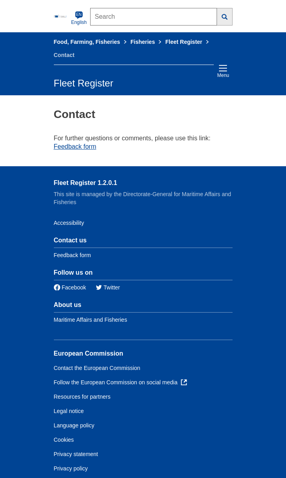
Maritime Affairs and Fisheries (90, 320)
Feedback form (75, 146)
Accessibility (69, 223)
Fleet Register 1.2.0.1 (85, 182)
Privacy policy (71, 468)
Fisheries (142, 42)
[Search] (225, 17)
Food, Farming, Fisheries (87, 42)
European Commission (88, 353)
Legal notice (69, 411)
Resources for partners (82, 396)
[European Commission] (61, 16)
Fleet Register (183, 42)
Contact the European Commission (97, 368)
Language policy (74, 425)
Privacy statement (76, 454)
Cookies (64, 440)
